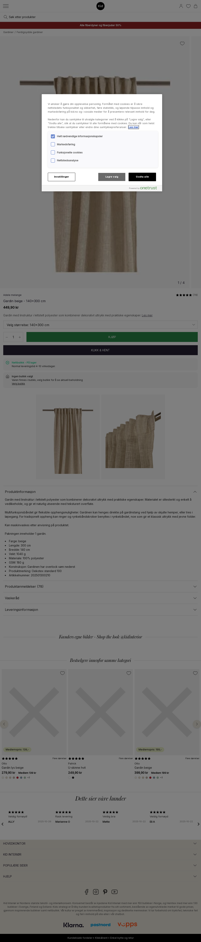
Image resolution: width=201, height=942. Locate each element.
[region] (102, 142)
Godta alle (142, 176)
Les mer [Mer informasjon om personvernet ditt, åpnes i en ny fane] (134, 127)
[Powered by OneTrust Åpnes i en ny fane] (144, 188)
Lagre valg (111, 176)
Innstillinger (61, 176)
